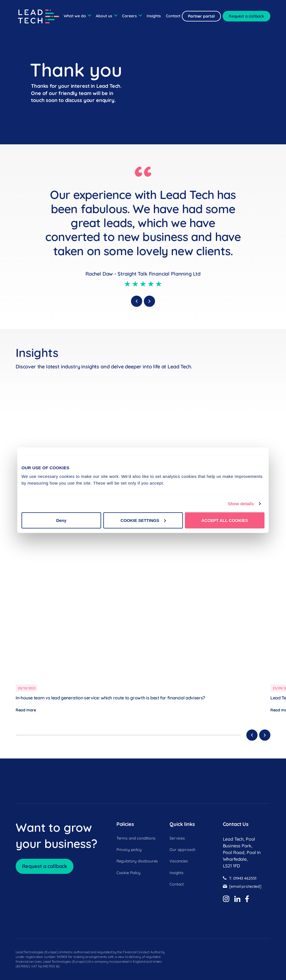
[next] (149, 301)
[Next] (264, 735)
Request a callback (246, 16)
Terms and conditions (136, 838)
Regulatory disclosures (137, 861)
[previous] (136, 301)
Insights (154, 16)
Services (177, 838)
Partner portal (201, 16)
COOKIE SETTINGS (143, 520)
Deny (61, 520)
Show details (241, 503)
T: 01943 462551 (243, 878)
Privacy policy (129, 850)
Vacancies (179, 861)
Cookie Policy (128, 873)
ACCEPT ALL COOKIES (224, 520)
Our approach (183, 850)
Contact (173, 16)
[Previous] (252, 735)
